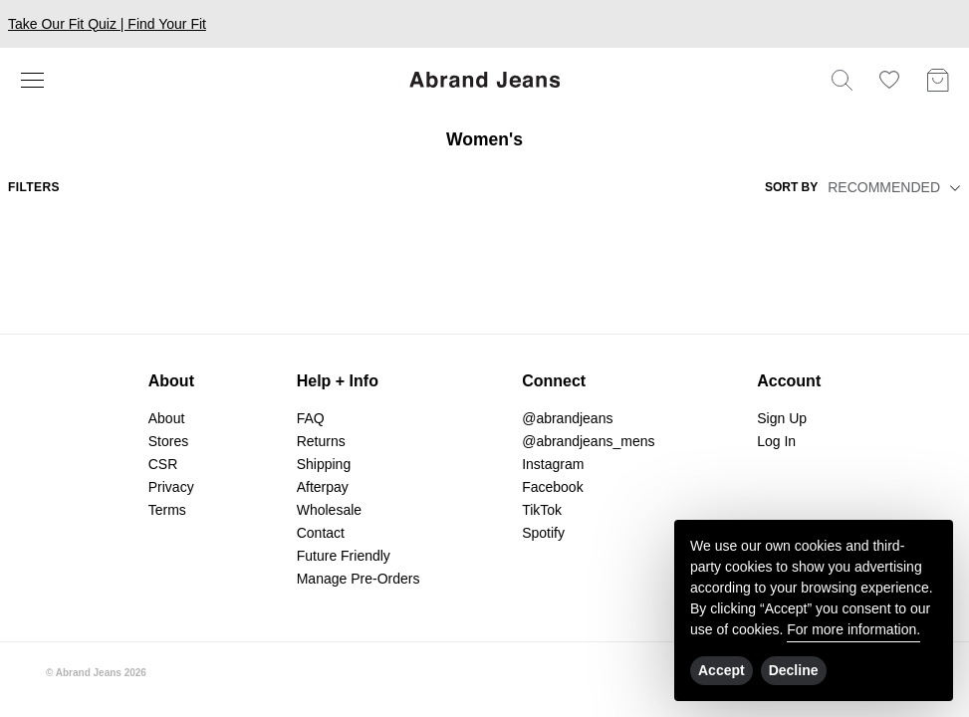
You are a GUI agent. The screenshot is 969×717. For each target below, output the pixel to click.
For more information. (853, 629)
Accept (721, 670)
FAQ (311, 418)
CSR (163, 464)
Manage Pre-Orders (358, 579)
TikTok (542, 510)
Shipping (324, 464)
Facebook (552, 487)
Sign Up (782, 418)
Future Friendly (343, 556)
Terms (167, 510)
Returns (321, 441)
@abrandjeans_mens (588, 441)
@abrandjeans (567, 418)
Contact (321, 533)
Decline (794, 670)
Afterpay (323, 487)
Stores (168, 441)
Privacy (171, 487)
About (166, 418)
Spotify (543, 533)
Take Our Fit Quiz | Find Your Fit (107, 24)
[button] (952, 187)
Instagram (553, 464)
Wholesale (329, 510)
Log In (776, 441)
